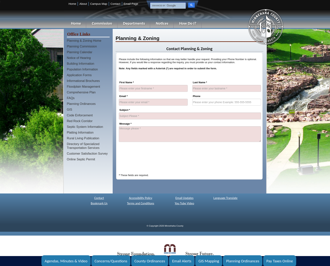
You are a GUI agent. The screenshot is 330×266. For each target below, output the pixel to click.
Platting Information (80, 132)
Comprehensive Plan (81, 92)
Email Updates (184, 198)
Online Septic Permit (81, 159)
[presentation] (148, 155)
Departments (134, 23)
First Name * (126, 82)
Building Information (80, 63)
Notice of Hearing (79, 58)
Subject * (124, 110)
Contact (115, 3)
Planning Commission (82, 46)
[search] (167, 6)
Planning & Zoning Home (84, 40)
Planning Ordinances (81, 103)
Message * (125, 123)
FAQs (71, 98)
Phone (196, 96)
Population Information (82, 69)
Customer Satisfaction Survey (87, 153)
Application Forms (79, 75)
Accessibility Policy (140, 198)
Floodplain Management (83, 86)
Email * (123, 96)
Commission (102, 23)
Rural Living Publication (83, 138)
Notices (162, 23)
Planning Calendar (79, 52)
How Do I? (187, 23)
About (83, 3)
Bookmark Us (99, 203)
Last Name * (200, 82)
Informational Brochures (83, 80)
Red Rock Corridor (80, 121)
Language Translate (226, 198)
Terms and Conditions (140, 203)
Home (72, 3)
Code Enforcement (80, 115)
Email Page (131, 3)
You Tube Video (184, 203)
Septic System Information (85, 126)
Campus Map (98, 3)
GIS (69, 109)
